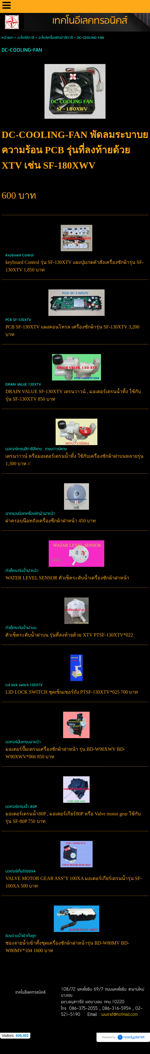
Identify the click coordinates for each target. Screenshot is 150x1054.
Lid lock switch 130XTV (23, 685)
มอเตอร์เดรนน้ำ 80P (21, 807)
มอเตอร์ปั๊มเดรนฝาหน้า (23, 742)
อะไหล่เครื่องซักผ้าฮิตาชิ (55, 38)
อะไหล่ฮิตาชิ (25, 38)
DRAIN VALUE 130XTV (23, 384)
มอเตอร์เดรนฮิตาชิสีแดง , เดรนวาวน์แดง (36, 449)
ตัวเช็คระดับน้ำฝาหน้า (21, 571)
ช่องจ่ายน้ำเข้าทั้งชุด (20, 936)
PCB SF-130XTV (18, 320)
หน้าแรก (7, 38)
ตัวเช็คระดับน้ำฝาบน (20, 628)
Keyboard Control (19, 255)
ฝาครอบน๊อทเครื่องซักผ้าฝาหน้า (30, 514)
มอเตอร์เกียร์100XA (20, 871)
